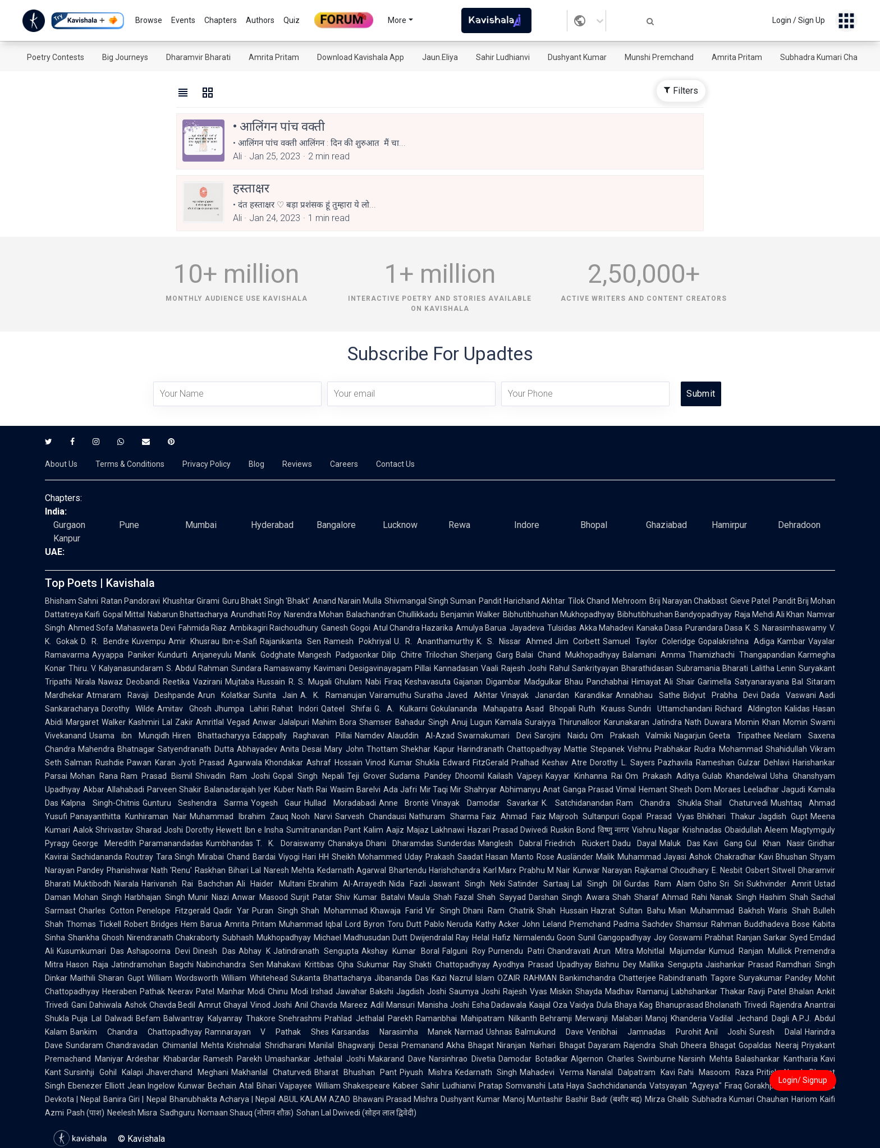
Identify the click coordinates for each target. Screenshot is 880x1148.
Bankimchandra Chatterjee (608, 977)
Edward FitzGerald (476, 762)
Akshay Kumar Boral (400, 951)
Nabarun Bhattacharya (188, 614)
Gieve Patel (750, 600)
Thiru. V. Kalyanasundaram (115, 668)
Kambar (791, 641)
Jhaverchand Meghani (187, 1072)
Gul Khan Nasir (775, 843)
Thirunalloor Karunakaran (603, 722)
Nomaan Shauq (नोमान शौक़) (246, 1112)
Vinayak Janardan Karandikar (557, 695)
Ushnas (499, 1031)
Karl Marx (500, 870)
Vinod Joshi (271, 1004)
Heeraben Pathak (133, 991)
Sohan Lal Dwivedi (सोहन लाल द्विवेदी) (356, 1112)
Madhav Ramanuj (636, 991)
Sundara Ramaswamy (271, 668)
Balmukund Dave (549, 1031)
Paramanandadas (171, 843)
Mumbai (201, 525)
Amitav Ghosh (184, 708)
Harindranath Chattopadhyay (509, 749)
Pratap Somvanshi (512, 1085)
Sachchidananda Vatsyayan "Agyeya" (654, 1085)
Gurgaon (69, 525)
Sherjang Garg (487, 654)
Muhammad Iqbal (310, 924)
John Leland (544, 924)
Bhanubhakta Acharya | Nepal (222, 1099)
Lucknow (400, 525)
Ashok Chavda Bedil (160, 1004)
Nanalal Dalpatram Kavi (630, 1072)
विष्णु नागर (613, 829)
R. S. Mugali (310, 681)
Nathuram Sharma (443, 816)
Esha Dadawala (499, 1004)
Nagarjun (690, 735)
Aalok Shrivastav (103, 829)
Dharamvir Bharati (198, 57)
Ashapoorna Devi (158, 951)
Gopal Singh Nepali (308, 776)
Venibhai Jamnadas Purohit (644, 1031)
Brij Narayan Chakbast (688, 600)
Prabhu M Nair (544, 870)
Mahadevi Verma (552, 1072)
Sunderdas (456, 843)
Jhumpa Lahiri (241, 708)
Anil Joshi (725, 1031)
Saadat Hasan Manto (495, 856)
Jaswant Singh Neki (467, 883)
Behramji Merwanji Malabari (591, 1018)
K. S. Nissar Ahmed (514, 641)
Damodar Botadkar (533, 1058)
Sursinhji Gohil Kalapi (103, 1072)
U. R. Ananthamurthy (434, 641)
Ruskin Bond (573, 829)
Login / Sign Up (798, 20)
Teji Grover (367, 776)
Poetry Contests (55, 57)
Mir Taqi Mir (441, 789)
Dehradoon (799, 525)
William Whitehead (254, 977)
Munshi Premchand (659, 57)
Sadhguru (177, 1112)
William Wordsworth (182, 977)
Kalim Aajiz (384, 829)
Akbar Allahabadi (113, 789)
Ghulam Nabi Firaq (368, 681)
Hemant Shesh (665, 789)
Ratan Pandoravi (130, 600)
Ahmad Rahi (684, 897)
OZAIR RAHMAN (526, 977)
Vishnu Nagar (656, 829)
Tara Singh (175, 856)
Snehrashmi (300, 1018)
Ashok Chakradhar (722, 856)
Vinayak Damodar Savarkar (485, 802)
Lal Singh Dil (596, 883)
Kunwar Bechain (207, 1085)
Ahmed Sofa (90, 627)
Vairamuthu (390, 695)
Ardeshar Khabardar (163, 1058)
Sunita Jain (275, 695)
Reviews (297, 464)
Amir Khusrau (194, 641)
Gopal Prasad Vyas (658, 816)
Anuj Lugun (471, 722)
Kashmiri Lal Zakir (161, 722)
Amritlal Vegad (223, 722)
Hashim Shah (783, 897)
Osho (707, 883)
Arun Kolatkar (224, 695)
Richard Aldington (748, 708)
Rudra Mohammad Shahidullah (750, 749)
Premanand (422, 1045)
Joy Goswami (678, 937)
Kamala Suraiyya (525, 722)
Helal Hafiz (491, 937)
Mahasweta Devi (145, 627)
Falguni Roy (463, 951)
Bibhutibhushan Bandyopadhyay (674, 614)
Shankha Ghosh (96, 937)
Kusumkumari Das (90, 951)
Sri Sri (731, 883)
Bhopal (593, 525)
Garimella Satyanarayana (743, 681)
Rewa (459, 525)
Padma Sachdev (643, 924)
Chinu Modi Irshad (300, 991)
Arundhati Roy (256, 614)
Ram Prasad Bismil (156, 776)
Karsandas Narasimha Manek (392, 1031)
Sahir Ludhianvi (503, 57)
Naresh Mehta (289, 870)
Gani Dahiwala (96, 1004)
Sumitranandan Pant (323, 829)
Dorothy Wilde (128, 708)
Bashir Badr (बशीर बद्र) (603, 1099)
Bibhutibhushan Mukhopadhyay (559, 614)
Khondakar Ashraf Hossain (314, 762)
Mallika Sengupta (671, 964)
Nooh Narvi (311, 816)
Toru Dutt (404, 924)
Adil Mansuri (392, 1004)
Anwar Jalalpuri (281, 722)
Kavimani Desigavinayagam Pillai (372, 668)
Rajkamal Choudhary (672, 870)
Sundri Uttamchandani (670, 708)
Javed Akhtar (472, 695)
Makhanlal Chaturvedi (271, 1072)
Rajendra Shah (651, 1045)
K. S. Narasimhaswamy (786, 627)
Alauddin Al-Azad (421, 735)
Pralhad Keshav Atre (549, 762)
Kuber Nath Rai (300, 789)
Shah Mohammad (334, 910)
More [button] (397, 20)
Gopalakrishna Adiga (736, 641)
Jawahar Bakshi (364, 991)
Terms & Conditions (129, 464)
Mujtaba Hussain (255, 681)
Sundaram (84, 1045)
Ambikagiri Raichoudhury (274, 627)
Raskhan (210, 870)
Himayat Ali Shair (663, 681)
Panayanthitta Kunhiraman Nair (128, 816)
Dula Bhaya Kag (625, 1004)
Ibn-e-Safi (239, 641)
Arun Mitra (613, 951)
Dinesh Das (214, 951)
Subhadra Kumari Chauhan (828, 57)
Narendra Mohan (313, 614)
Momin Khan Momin (771, 722)
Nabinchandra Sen (230, 964)
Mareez (354, 1004)
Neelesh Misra (132, 1112)
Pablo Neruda (448, 924)
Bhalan (801, 991)
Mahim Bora (334, 722)
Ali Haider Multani (270, 883)
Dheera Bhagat (708, 1045)
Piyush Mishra (426, 1072)
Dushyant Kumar (577, 57)
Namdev (369, 735)
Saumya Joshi (475, 991)
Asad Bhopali (550, 708)
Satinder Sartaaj (538, 883)
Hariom (804, 1099)
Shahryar (480, 789)
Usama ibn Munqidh (129, 735)
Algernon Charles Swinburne (623, 1058)
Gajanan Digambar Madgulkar (507, 681)
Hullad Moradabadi (340, 802)
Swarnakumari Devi (494, 735)
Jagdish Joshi (421, 991)
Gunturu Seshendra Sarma (195, 802)
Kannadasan (456, 668)
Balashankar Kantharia (776, 1058)
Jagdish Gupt (783, 816)
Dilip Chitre (402, 654)
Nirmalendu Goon (544, 937)
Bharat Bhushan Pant (355, 1072)
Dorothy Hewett (214, 829)
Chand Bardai (251, 856)
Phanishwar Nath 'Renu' (149, 870)
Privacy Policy (206, 464)
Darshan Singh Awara (569, 897)
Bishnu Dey (615, 964)
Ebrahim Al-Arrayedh (347, 883)
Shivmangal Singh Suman (430, 600)
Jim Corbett (578, 641)
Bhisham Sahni (71, 600)
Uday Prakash (430, 856)
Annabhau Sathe (648, 695)
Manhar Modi (241, 991)
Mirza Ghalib (667, 1099)
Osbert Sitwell (770, 870)
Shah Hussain (562, 910)
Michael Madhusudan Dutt (360, 937)
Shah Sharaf (635, 897)
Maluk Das (679, 843)
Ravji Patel (767, 991)
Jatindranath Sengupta (316, 951)
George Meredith (104, 843)
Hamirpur (729, 525)
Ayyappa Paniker (123, 654)
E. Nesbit (727, 870)
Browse (148, 20)
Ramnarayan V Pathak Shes (267, 1031)
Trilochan (441, 654)
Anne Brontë (404, 802)
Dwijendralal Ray (439, 937)
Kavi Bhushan (783, 856)
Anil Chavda (316, 1004)
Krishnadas (702, 829)
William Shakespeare (353, 1085)
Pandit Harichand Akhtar (522, 600)
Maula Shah (430, 897)
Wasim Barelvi (355, 789)
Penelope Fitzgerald (173, 910)
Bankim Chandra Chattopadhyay (136, 1031)
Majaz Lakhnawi (436, 829)
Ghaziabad (666, 525)
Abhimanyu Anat (529, 789)
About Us (61, 464)
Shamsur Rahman (708, 924)
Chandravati (568, 951)
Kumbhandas (229, 843)
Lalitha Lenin (773, 668)
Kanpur (66, 538)
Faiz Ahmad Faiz (514, 816)
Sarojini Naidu (561, 735)
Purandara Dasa (713, 627)
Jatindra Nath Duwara (692, 722)
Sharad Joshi (159, 829)
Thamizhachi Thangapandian (741, 654)
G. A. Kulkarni (401, 708)
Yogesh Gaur (276, 802)
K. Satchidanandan (577, 802)
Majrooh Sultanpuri (584, 816)
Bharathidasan (647, 668)
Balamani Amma (653, 654)
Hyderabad (272, 525)
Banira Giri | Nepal (134, 1099)
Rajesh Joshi (524, 668)
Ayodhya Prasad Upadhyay (542, 964)
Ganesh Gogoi (345, 627)
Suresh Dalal (775, 1031)
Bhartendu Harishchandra (434, 870)
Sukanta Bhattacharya (331, 977)
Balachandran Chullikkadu (392, 614)
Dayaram (604, 1045)
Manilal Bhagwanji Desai (353, 1045)
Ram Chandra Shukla (659, 802)
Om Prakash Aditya (662, 776)
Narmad (469, 1031)
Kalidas (797, 708)
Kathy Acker (498, 924)
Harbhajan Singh (155, 897)
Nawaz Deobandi (129, 681)
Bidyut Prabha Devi (720, 695)
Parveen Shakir (174, 789)
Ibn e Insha (264, 829)
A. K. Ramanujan (333, 695)
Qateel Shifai (346, 708)
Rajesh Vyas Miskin (537, 991)
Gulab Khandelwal (735, 776)
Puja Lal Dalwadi (102, 1018)
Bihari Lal (244, 870)
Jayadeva (527, 627)
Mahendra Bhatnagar (116, 749)
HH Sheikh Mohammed (360, 856)
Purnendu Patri (516, 951)
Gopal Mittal (124, 614)
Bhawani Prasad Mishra (395, 1099)
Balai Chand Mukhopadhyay (568, 654)
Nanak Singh (733, 897)
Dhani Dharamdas (400, 843)
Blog (256, 464)
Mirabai (211, 856)
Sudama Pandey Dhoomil (436, 776)
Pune (129, 525)
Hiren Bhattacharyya (211, 735)
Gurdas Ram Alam (659, 883)
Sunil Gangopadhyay (614, 937)
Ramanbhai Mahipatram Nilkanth (476, 1018)
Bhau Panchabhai (597, 681)
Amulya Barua (481, 627)
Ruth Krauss (602, 708)
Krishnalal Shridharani (266, 1045)
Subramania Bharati (712, 668)
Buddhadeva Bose (777, 924)
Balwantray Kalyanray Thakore (219, 1018)
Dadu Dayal (634, 843)
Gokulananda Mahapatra (476, 708)
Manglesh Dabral (510, 843)
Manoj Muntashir (533, 1099)
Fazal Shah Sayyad (490, 897)
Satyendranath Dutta (195, 749)
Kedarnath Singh (486, 1072)
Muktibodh (92, 883)
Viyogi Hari (297, 856)
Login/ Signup (802, 1080)
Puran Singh (275, 910)
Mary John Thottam (361, 749)
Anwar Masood (259, 897)
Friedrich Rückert (577, 843)
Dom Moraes (718, 789)
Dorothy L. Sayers (622, 762)
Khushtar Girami (191, 600)
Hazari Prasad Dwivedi (507, 829)
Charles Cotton (106, 910)
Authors (260, 20)
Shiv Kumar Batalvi (370, 897)
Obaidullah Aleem (756, 829)
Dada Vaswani (788, 695)
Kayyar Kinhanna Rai (584, 776)
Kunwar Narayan (602, 870)
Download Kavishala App (360, 57)
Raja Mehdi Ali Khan (769, 614)
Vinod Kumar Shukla (402, 762)
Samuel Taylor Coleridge (649, 641)
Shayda (588, 991)
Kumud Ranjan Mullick (750, 951)
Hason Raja (87, 964)
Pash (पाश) (85, 1112)
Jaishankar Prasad (739, 964)
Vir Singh (442, 910)
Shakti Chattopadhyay (449, 964)
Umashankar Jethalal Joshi (315, 1058)
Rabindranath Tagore (697, 977)
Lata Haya (566, 1085)
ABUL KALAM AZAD (314, 1099)
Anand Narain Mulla (347, 600)
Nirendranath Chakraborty (173, 937)
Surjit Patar (311, 897)
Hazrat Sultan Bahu (628, 910)
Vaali (489, 668)
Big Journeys (125, 57)
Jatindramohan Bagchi (152, 964)
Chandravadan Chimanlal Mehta (165, 1045)
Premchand (590, 924)
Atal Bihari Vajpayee (275, 1085)
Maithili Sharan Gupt (107, 977)
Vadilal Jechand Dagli (749, 1018)
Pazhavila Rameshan (696, 762)
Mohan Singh (98, 897)
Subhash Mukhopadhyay (266, 937)
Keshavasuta (428, 681)
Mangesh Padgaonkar (338, 654)
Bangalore (336, 525)
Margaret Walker (96, 722)
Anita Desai (301, 749)
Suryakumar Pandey (775, 977)
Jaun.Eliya (440, 57)
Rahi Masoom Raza (716, 1072)
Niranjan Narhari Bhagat (541, 1045)
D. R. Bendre (105, 641)
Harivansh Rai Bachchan (187, 883)
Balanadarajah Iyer (237, 789)
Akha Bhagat (470, 1045)
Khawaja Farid (396, 910)
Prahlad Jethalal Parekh (368, 1018)
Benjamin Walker (470, 614)
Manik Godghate (265, 654)
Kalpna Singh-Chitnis (100, 802)
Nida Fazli (407, 883)
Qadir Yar (231, 910)
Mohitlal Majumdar (670, 951)
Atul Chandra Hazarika (413, 627)
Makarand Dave (397, 1058)
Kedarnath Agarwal (351, 870)
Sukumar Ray (382, 964)
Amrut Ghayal (222, 1004)
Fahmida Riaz (202, 627)
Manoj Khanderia (676, 1018)
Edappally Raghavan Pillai (302, 735)
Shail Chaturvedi (736, 802)
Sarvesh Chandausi (370, 816)
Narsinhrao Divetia (462, 1058)
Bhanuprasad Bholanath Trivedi (712, 1004)
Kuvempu (149, 641)
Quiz (291, 20)
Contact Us (395, 464)
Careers (344, 464)
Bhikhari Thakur (726, 816)
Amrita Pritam (274, 57)
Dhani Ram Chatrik (498, 910)
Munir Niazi (208, 897)
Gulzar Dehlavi (763, 762)
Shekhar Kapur (427, 749)
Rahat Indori (295, 708)
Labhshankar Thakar (708, 991)
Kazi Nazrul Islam (463, 977)
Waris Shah (789, 910)
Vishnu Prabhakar (659, 749)
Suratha (428, 695)
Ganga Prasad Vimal (599, 789)
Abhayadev (257, 749)
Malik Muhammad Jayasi (641, 856)
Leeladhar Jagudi (774, 789)
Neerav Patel (191, 991)
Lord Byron (364, 924)
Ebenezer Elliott (96, 1085)
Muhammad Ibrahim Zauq (239, 816)
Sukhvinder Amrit (779, 883)
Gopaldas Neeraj (769, 1045)
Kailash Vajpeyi (515, 776)
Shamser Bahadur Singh (403, 722)
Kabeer (405, 1085)
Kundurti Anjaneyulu (195, 654)
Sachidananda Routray (112, 856)
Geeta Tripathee (740, 735)
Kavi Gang (722, 843)
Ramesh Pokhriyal (357, 641)
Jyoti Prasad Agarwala (220, 762)
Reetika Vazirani (192, 681)
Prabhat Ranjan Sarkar (745, 937)
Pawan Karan (151, 762)
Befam (148, 1018)
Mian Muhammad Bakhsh (716, 910)
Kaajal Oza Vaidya (561, 1004)
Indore (526, 525)
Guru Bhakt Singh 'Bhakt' (265, 600)
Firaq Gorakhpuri (754, 1085)
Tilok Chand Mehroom (607, 600)
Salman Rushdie (94, 762)
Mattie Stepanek (594, 749)
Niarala (126, 883)
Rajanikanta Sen (290, 641)
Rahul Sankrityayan (583, 668)
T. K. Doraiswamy (290, 843)
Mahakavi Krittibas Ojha (310, 964)
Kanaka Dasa (659, 627)
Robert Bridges (151, 924)
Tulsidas (561, 627)
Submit (700, 393)
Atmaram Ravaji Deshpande (140, 695)
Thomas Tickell (93, 924)
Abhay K (255, 951)
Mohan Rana (94, 776)
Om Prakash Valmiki (631, 735)
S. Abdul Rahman (197, 668)
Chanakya (345, 843)
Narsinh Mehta (705, 1058)
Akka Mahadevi (606, 627)
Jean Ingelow (151, 1085)
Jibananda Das (401, 977)
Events (183, 20)
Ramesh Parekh (232, 1058)
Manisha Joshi (443, 1004)
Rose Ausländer (565, 856)
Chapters (220, 20)
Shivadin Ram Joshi (232, 776)
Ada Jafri (400, 789)
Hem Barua (201, 924)
